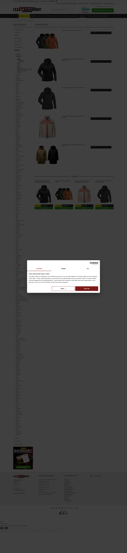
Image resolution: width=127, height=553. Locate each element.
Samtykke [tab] (39, 268)
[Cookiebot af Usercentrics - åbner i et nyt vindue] (91, 263)
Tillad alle (86, 288)
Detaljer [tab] (63, 268)
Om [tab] (88, 268)
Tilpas (63, 288)
